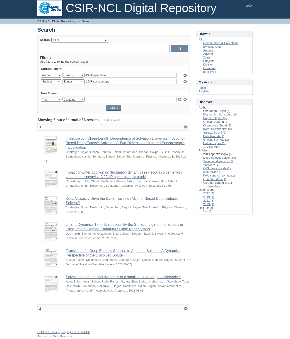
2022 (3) (208, 193)
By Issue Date (212, 46)
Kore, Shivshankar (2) (217, 129)
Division (208, 64)
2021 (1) (208, 200)
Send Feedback (62, 336)
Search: (45, 40)
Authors (208, 50)
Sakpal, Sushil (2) (214, 132)
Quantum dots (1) (214, 179)
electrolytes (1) (212, 172)
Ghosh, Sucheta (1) (216, 139)
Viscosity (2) (211, 164)
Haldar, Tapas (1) (214, 143)
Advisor (208, 54)
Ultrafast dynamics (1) (217, 182)
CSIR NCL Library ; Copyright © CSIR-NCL (63, 332)
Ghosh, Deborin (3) (215, 121)
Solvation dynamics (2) (218, 161)
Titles (206, 57)
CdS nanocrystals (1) (217, 168)
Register (204, 91)
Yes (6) (208, 211)
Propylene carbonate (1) (219, 175)
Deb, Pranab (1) (213, 136)
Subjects (209, 61)
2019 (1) (208, 197)
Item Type (209, 71)
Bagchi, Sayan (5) (215, 118)
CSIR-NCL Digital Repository (56, 21)
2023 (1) (208, 204)
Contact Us (44, 336)
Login (249, 5)
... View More (211, 146)
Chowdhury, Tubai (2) (217, 125)
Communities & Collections (220, 43)
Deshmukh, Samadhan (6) (220, 114)
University (209, 68)
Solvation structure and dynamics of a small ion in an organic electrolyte (123, 277)
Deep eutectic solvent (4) (219, 157)
